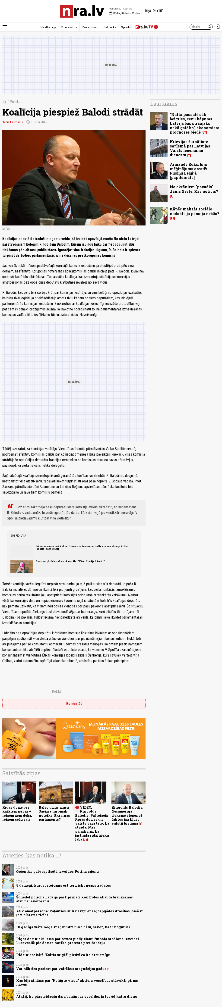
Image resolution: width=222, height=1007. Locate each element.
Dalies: (57, 691)
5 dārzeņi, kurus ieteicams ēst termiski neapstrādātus (63, 885)
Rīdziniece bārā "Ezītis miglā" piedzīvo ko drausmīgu (63, 955)
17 (204, 132)
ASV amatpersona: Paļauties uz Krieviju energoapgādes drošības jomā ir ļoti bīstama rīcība (79, 913)
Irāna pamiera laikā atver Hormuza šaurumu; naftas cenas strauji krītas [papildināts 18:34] (82, 547)
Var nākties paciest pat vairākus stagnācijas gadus (61, 968)
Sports (126, 27)
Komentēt (74, 703)
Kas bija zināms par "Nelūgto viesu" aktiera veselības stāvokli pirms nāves (77, 982)
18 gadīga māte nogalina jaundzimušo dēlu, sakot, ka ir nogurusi (73, 927)
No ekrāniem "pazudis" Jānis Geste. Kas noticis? (194, 189)
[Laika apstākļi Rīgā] (154, 11)
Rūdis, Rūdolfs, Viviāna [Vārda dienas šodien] (124, 13)
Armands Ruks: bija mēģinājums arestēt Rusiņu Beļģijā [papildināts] (189, 171)
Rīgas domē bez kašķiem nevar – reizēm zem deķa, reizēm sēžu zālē (17, 813)
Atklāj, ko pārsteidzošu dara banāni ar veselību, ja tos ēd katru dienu (76, 996)
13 (172, 218)
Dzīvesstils (69, 27)
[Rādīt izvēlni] (4, 26)
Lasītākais (164, 103)
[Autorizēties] (217, 26)
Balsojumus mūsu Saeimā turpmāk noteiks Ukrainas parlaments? (54, 813)
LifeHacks (108, 27)
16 (85, 839)
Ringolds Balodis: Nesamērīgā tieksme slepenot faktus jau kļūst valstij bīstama (127, 815)
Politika (15, 102)
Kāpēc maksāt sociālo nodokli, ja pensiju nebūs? (194, 211)
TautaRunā (89, 27)
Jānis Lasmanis (12, 122)
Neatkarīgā (48, 27)
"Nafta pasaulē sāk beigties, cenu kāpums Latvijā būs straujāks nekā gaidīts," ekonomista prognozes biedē (194, 123)
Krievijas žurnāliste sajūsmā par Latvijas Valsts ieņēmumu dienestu (190, 148)
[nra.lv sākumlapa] (82, 11)
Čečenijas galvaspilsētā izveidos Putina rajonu (57, 871)
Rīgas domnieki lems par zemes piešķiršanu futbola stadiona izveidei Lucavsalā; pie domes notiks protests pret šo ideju (77, 941)
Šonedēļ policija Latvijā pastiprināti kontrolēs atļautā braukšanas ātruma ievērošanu (74, 899)
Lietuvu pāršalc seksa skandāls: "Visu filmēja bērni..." (70, 561)
